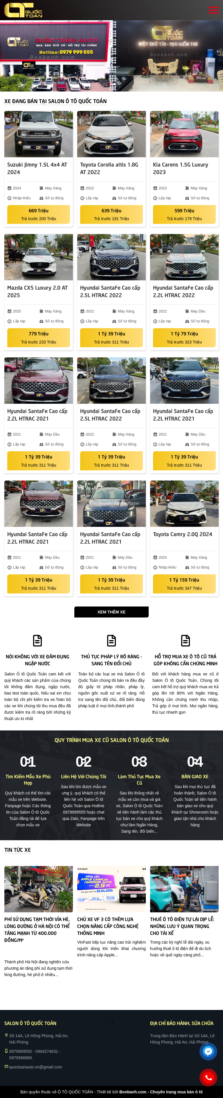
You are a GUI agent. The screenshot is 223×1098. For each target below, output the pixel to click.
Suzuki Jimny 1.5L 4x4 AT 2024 (37, 167)
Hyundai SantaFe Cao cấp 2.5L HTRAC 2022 (110, 291)
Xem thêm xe (111, 612)
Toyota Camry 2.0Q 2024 (182, 533)
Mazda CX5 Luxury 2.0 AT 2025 (37, 291)
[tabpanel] (111, 56)
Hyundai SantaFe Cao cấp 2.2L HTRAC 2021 (37, 414)
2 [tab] (114, 84)
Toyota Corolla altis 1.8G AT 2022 (109, 167)
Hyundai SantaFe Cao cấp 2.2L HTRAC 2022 (183, 291)
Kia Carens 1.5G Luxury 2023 (180, 167)
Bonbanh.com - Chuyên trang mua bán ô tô (161, 1092)
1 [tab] (109, 84)
